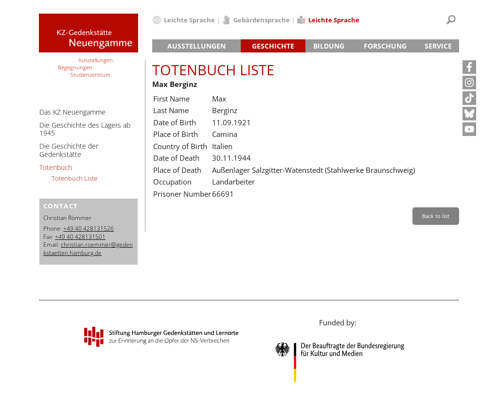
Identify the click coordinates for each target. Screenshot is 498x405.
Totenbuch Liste (74, 178)
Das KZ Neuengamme (72, 112)
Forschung (385, 46)
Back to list (435, 215)
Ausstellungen (196, 46)
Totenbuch (55, 167)
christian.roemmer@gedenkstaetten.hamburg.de (88, 248)
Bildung (328, 46)
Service (438, 46)
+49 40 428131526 (88, 228)
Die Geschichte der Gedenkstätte (68, 150)
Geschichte (273, 46)
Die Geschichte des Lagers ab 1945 (84, 129)
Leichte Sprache (189, 20)
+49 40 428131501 (80, 237)
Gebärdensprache (261, 20)
